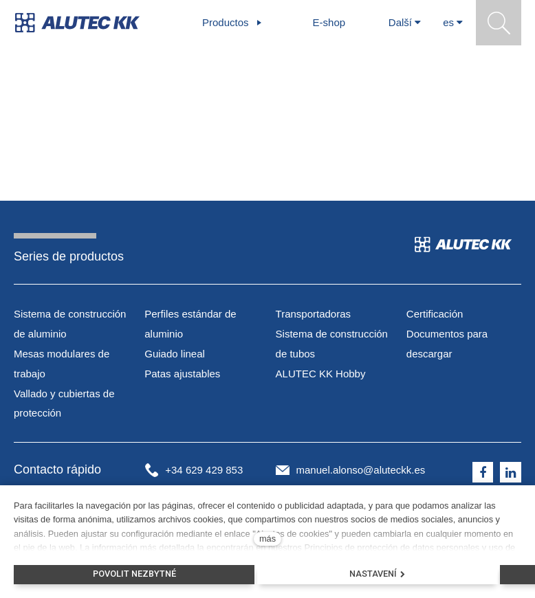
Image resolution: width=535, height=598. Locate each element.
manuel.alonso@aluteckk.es (361, 470)
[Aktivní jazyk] (452, 22)
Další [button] (405, 22)
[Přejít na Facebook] (483, 472)
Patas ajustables (182, 373)
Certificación (434, 314)
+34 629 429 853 (204, 470)
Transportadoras (313, 314)
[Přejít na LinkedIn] (510, 472)
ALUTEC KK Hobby (321, 373)
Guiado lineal (174, 353)
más (267, 538)
